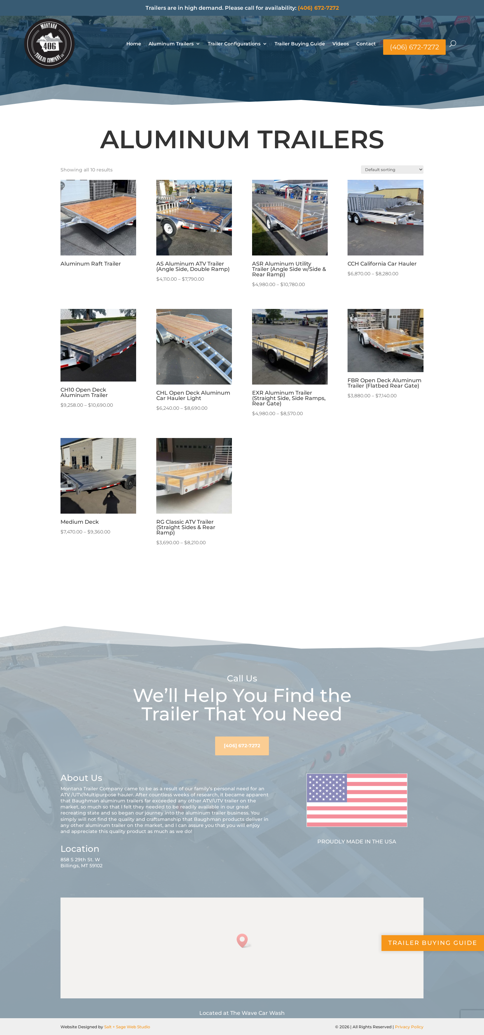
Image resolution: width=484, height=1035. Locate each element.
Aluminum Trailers (171, 44)
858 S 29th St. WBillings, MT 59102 (82, 882)
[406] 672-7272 (242, 765)
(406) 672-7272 (318, 8)
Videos (340, 44)
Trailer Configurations (234, 44)
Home (133, 44)
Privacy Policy (409, 1026)
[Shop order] (392, 169)
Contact (366, 44)
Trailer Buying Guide (300, 44)
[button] (244, 960)
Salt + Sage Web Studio (127, 1026)
